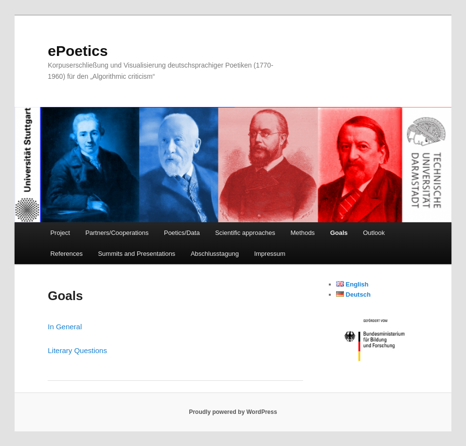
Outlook (374, 232)
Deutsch (353, 294)
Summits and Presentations (136, 253)
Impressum (269, 253)
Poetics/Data (182, 232)
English (352, 284)
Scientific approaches (245, 232)
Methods (302, 232)
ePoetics (78, 51)
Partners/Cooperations (116, 232)
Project (60, 232)
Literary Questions (77, 350)
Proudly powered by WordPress (233, 412)
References (66, 253)
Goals (339, 232)
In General (65, 326)
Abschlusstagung (215, 253)
